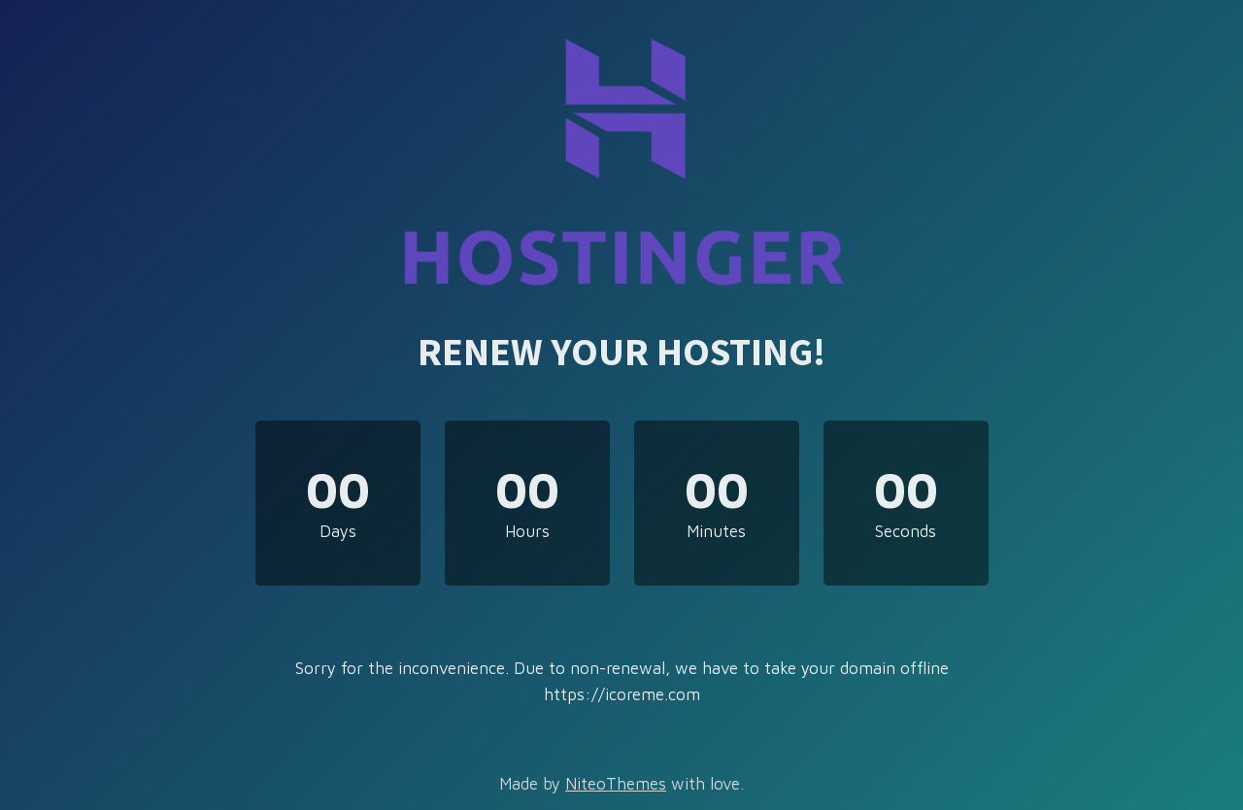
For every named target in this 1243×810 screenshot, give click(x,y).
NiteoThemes (615, 783)
